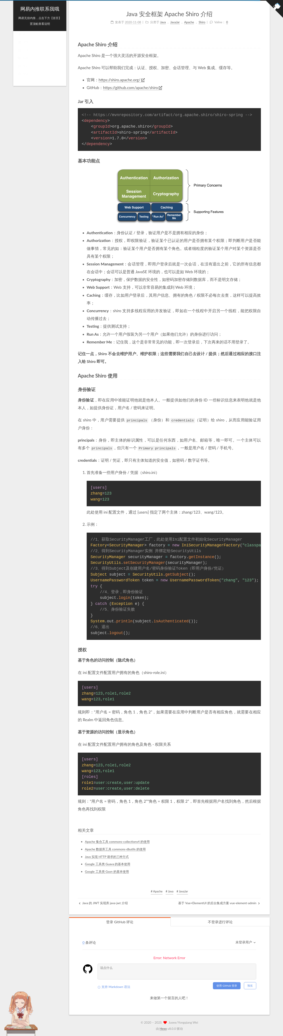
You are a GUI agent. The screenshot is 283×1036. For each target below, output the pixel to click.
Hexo (163, 1028)
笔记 (23, 70)
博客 (40, 47)
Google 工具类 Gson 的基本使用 (107, 871)
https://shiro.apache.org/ (122, 80)
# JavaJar (182, 891)
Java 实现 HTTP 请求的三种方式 (107, 856)
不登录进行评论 (220, 921)
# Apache (157, 891)
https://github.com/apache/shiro (132, 87)
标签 (40, 62)
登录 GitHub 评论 (119, 921)
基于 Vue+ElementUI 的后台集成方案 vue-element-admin (219, 903)
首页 (23, 38)
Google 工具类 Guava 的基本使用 (107, 864)
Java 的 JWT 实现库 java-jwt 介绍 (103, 903)
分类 (40, 54)
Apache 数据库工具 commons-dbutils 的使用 (115, 849)
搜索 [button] (23, 78)
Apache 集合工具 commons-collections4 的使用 (117, 841)
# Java (169, 891)
